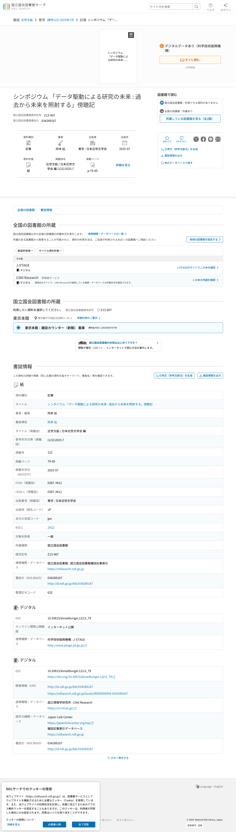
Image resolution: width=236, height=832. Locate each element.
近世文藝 (27, 20)
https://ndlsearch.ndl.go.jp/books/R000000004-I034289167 (88, 693)
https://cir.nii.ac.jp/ (62, 708)
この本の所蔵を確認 (206, 280)
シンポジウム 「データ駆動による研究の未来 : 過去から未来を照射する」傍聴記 (100, 404)
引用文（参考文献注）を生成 (179, 149)
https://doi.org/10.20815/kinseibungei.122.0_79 (82, 676)
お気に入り (167, 139)
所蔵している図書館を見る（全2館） (190, 118)
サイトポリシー (125, 820)
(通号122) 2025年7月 (60, 20)
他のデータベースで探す (177, 163)
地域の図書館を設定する (206, 239)
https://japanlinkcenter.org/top (71, 723)
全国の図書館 (26, 210)
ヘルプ (210, 6)
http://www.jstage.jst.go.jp (67, 645)
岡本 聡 (52, 422)
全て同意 (84, 824)
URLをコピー (181, 139)
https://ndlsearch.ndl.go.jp (66, 569)
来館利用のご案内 (89, 318)
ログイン (226, 6)
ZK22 (51, 527)
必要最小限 (54, 824)
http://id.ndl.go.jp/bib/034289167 (70, 583)
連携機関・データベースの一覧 (108, 234)
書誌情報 (46, 210)
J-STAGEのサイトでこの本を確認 (198, 267)
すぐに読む (190, 59)
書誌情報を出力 (171, 155)
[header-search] (174, 6)
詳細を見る (123, 165)
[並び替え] (25, 251)
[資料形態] (50, 251)
